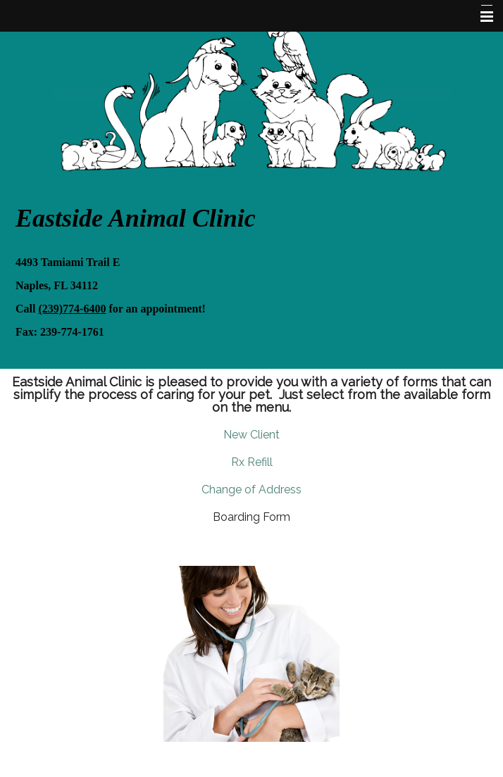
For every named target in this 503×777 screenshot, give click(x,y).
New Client (251, 434)
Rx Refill (252, 462)
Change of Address (251, 489)
